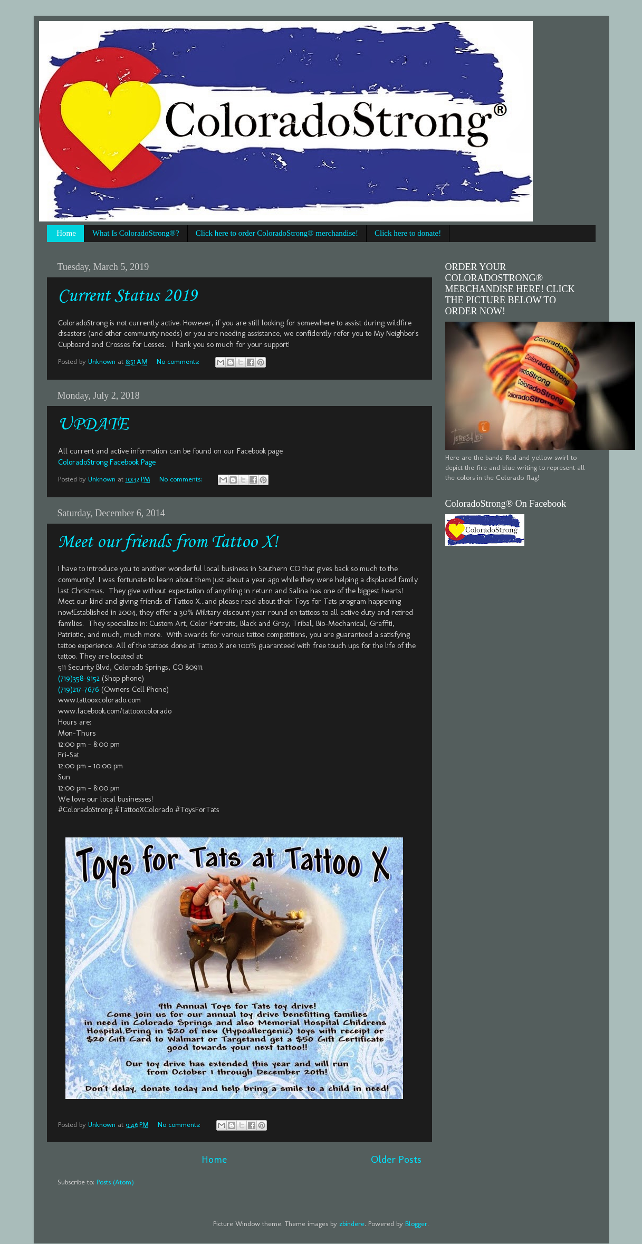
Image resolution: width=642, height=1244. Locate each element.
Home (66, 233)
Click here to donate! (408, 233)
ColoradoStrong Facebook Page (107, 462)
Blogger (416, 1223)
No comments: (179, 361)
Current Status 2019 (127, 296)
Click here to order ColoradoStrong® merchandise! (277, 233)
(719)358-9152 (79, 678)
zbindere (352, 1223)
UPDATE (93, 424)
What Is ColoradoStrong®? (135, 233)
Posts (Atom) (115, 1182)
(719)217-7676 (78, 689)
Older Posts (396, 1159)
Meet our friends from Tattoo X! (168, 542)
